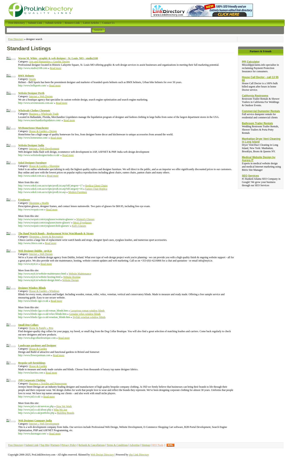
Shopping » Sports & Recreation (46, 236)
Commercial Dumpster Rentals (261, 111)
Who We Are (60, 409)
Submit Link (31, 445)
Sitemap (146, 445)
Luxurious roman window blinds (88, 310)
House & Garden (38, 348)
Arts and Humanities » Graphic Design (49, 61)
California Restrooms (255, 95)
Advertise (134, 445)
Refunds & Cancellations (92, 445)
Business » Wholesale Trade (44, 113)
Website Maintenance (80, 273)
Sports (32, 78)
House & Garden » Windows (44, 291)
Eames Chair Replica (96, 188)
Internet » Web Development (44, 148)
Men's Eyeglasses (82, 222)
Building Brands (65, 412)
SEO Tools (157, 445)
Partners (55, 445)
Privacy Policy (69, 445)
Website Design (70, 280)
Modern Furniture (77, 192)
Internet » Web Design (41, 96)
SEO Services (250, 175)
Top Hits (44, 445)
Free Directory (15, 39)
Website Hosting (71, 276)
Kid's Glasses (79, 225)
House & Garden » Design (43, 131)
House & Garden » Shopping (44, 166)
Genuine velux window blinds (85, 313)
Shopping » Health (39, 202)
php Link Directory (139, 454)
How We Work (64, 406)
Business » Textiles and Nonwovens (48, 383)
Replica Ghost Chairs (96, 185)
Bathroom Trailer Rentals (257, 123)
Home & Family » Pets (41, 328)
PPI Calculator (251, 61)
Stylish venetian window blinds (89, 317)
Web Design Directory (102, 454)
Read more (55, 68)
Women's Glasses (85, 219)
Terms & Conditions (117, 445)
